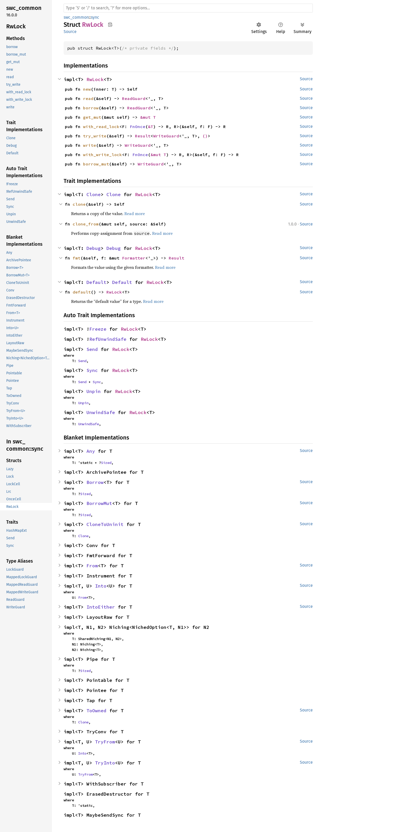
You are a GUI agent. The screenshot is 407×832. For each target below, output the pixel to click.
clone (79, 204)
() (205, 135)
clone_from (86, 224)
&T (150, 126)
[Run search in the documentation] (188, 8)
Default (96, 282)
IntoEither (100, 607)
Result (143, 135)
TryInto (105, 763)
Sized (106, 462)
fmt (76, 258)
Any (90, 451)
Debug (93, 248)
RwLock (95, 79)
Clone (93, 194)
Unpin (93, 391)
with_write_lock (102, 154)
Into (100, 586)
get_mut (92, 117)
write (89, 145)
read (88, 98)
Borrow (95, 482)
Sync (92, 370)
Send (92, 349)
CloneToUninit (105, 524)
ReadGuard (133, 98)
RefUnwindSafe (107, 339)
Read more (134, 213)
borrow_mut (96, 164)
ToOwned (96, 711)
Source (70, 31)
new (87, 89)
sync (95, 17)
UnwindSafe (100, 412)
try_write (94, 135)
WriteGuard (166, 135)
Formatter (133, 258)
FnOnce (137, 126)
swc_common (76, 17)
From (92, 566)
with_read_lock (101, 126)
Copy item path (110, 24)
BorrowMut (99, 503)
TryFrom (105, 742)
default (82, 292)
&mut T (148, 117)
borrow (91, 107)
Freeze (97, 329)
